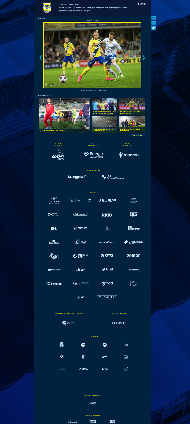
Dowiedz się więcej (65, 8)
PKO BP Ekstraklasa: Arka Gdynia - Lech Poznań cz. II (103, 129)
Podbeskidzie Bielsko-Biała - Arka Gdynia (92, 90)
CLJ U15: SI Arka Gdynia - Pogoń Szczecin (52, 130)
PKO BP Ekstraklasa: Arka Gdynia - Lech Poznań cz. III (130, 112)
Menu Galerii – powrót (44, 95)
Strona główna (42, 18)
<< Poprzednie (88, 20)
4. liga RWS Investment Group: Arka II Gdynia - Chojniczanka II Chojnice (104, 112)
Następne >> (97, 20)
